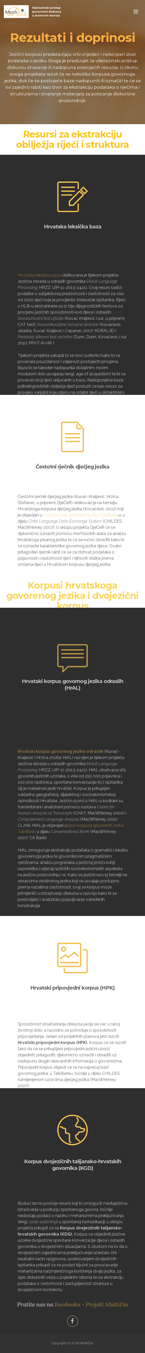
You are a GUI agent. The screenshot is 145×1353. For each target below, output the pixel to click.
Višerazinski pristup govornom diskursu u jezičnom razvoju (46, 11)
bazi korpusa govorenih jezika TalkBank (80, 534)
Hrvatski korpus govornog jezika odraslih (61, 803)
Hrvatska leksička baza (39, 311)
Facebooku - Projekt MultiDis (91, 1306)
